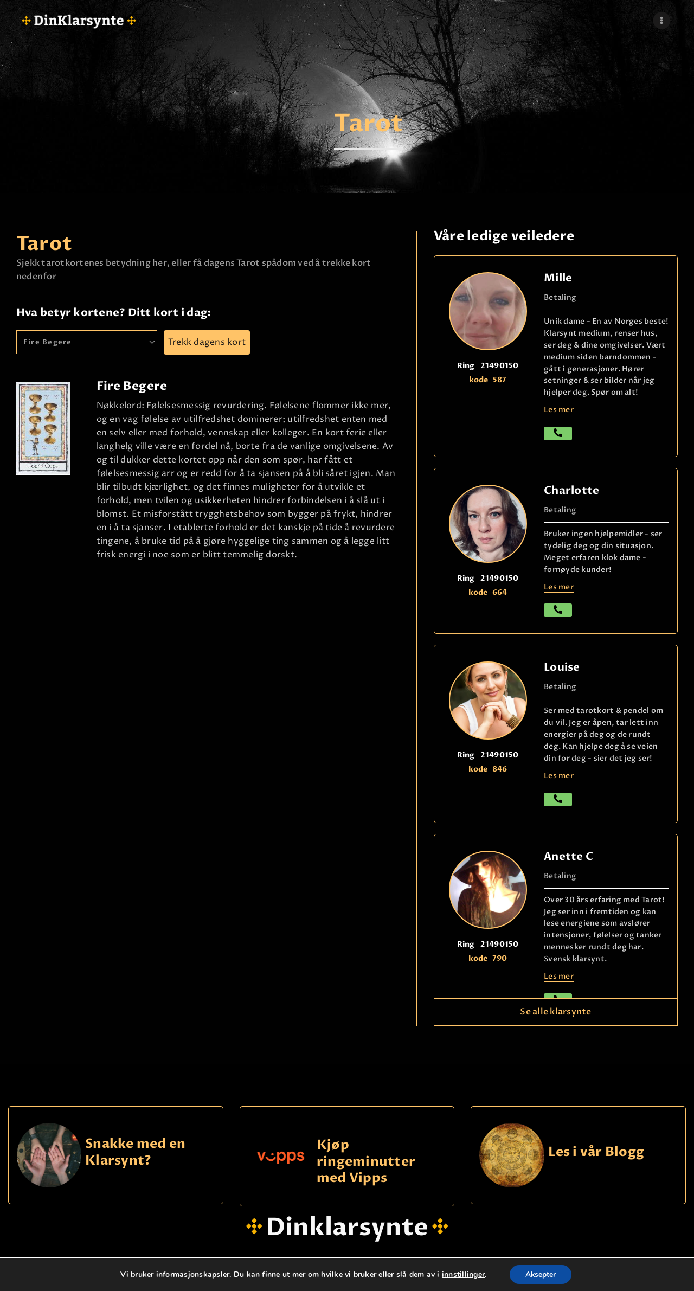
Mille (558, 278)
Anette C (568, 856)
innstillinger (462, 1274)
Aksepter (540, 1274)
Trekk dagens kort (207, 342)
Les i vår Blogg (596, 1152)
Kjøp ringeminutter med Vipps (366, 1161)
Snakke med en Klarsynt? (135, 1152)
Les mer (559, 409)
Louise (562, 667)
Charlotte (571, 490)
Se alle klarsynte (555, 1012)
